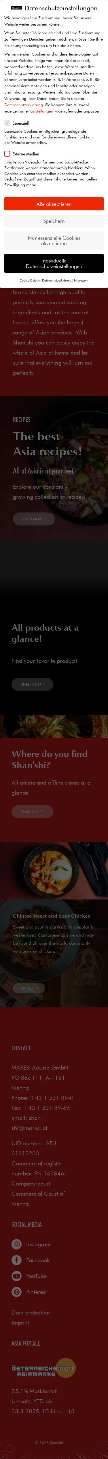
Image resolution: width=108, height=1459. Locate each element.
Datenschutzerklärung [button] (56, 280)
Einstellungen (41, 111)
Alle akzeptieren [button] (54, 204)
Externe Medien (23, 154)
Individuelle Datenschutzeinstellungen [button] (54, 263)
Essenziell (18, 123)
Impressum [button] (81, 280)
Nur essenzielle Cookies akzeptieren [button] (54, 241)
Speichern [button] (54, 221)
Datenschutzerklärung (23, 104)
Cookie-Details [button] (29, 280)
